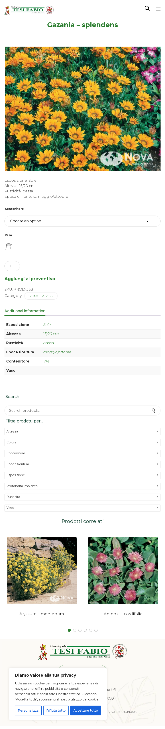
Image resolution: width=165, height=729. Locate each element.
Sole (47, 325)
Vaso (8, 235)
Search (154, 411)
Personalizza (28, 710)
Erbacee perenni (41, 296)
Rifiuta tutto (56, 710)
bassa (48, 343)
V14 (46, 361)
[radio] (8, 246)
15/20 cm (51, 334)
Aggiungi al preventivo (29, 278)
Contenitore (14, 208)
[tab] (27, 311)
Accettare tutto (85, 710)
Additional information (24, 311)
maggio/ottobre (57, 352)
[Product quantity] (12, 266)
